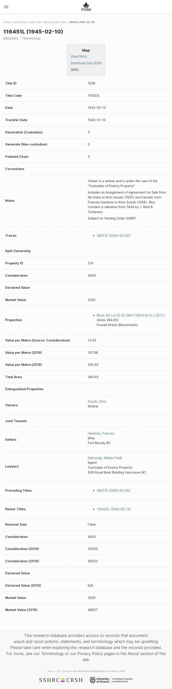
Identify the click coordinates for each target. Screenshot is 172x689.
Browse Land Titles (55, 22)
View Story (79, 56)
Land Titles (35, 22)
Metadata (10, 38)
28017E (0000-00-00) (114, 235)
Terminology (31, 38)
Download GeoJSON (86, 63)
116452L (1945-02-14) (114, 509)
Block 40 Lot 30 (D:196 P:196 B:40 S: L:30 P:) (131, 315)
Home (6, 22)
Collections (19, 22)
